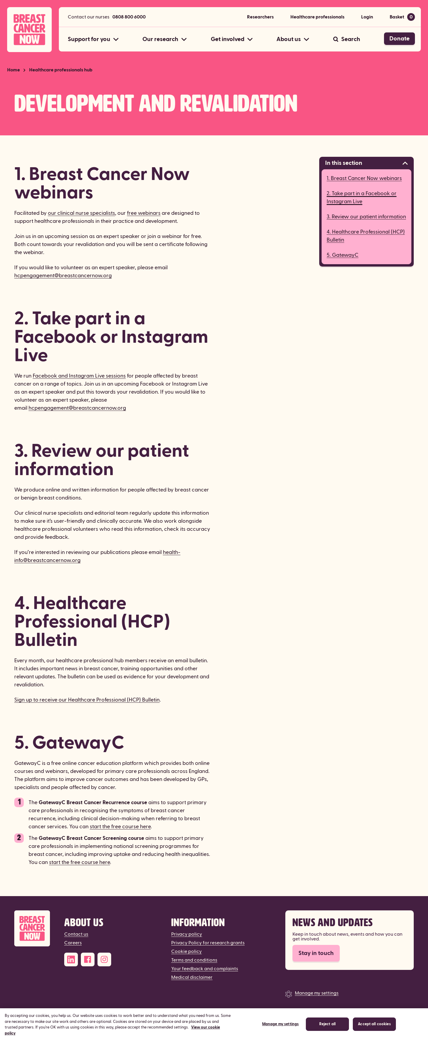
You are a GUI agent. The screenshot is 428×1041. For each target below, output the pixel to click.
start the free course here (120, 826)
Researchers (260, 17)
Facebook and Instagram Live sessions (79, 375)
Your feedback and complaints (204, 968)
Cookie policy (186, 951)
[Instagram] (104, 959)
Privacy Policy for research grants (208, 942)
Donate (399, 39)
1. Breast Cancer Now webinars (364, 178)
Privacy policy (186, 934)
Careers (73, 942)
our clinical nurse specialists (81, 213)
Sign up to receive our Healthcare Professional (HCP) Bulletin (87, 699)
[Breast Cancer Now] (32, 928)
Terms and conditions (194, 960)
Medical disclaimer (192, 977)
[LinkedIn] (71, 959)
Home (13, 70)
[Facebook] (88, 959)
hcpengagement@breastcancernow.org (63, 275)
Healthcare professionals (317, 17)
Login (367, 17)
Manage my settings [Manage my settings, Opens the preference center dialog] (280, 1032)
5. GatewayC (342, 255)
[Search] (346, 39)
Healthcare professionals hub (60, 70)
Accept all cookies (374, 1032)
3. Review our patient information (366, 216)
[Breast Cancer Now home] (29, 29)
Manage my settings (317, 993)
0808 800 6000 (129, 17)
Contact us (76, 934)
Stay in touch (316, 953)
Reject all (327, 1032)
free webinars (143, 213)
